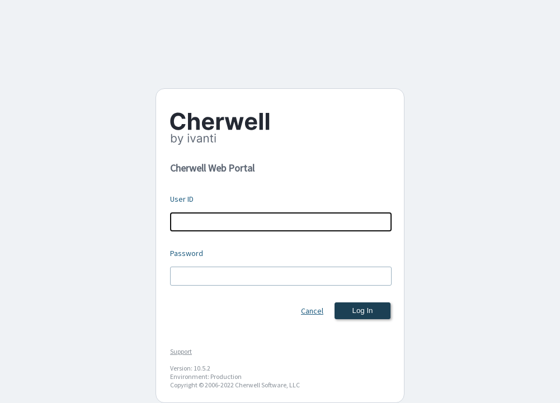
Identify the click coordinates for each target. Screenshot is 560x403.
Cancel (312, 311)
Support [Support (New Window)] (181, 351)
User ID (182, 199)
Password (186, 253)
